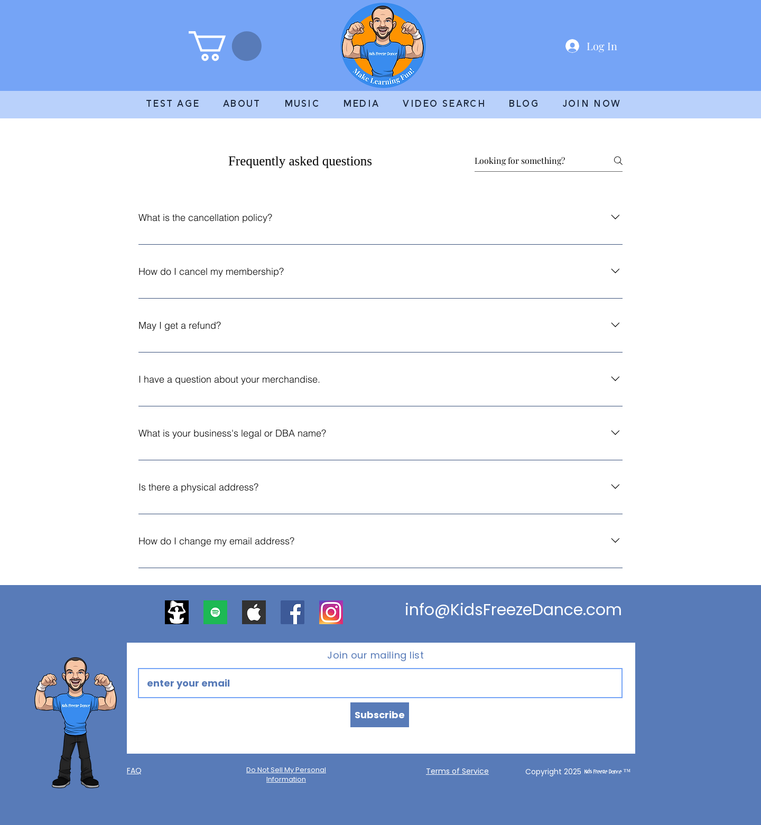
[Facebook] (292, 612)
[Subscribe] (379, 714)
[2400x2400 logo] (177, 612)
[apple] (254, 612)
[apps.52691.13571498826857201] (215, 612)
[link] (225, 46)
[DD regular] (331, 612)
